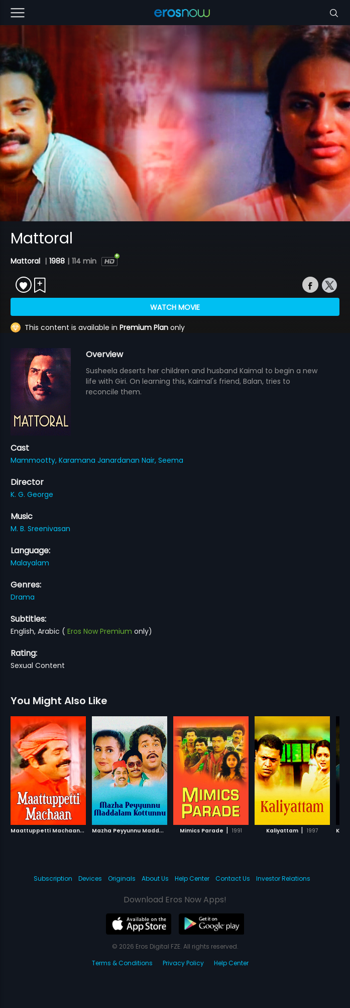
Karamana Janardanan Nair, (108, 460)
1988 (57, 261)
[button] (320, 769)
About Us (155, 878)
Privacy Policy (183, 963)
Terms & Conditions (122, 963)
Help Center (192, 878)
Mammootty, (35, 460)
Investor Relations (283, 878)
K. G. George (32, 494)
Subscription (53, 878)
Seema (170, 460)
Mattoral (26, 261)
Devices (90, 878)
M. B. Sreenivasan (40, 529)
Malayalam (30, 563)
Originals (122, 878)
